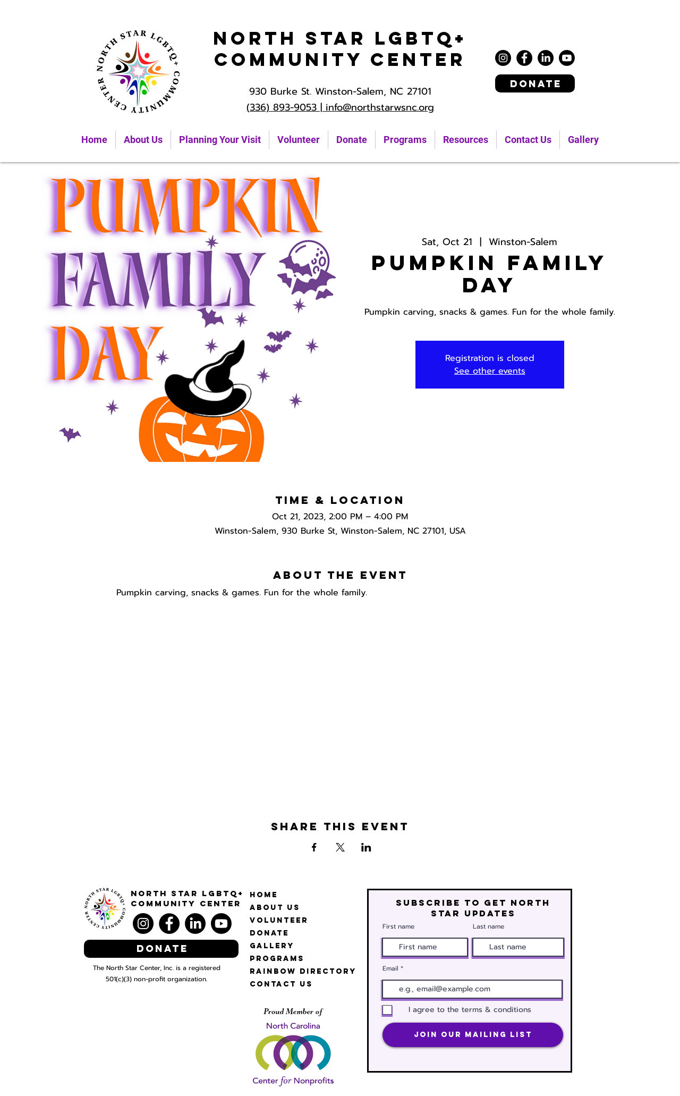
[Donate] (535, 83)
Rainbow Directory (303, 971)
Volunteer (279, 920)
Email (390, 968)
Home (264, 894)
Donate (269, 933)
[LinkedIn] (546, 58)
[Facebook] (524, 58)
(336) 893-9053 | (286, 107)
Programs (277, 958)
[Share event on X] (340, 847)
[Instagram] (503, 58)
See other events (489, 371)
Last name (488, 926)
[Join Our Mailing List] (472, 1035)
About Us (275, 907)
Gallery (272, 945)
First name (398, 926)
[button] (465, 140)
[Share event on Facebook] (314, 847)
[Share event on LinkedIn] (366, 847)
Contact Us (281, 984)
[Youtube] (567, 58)
